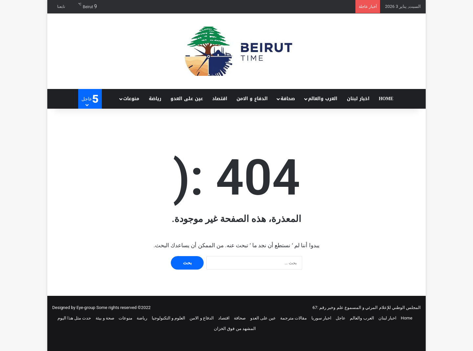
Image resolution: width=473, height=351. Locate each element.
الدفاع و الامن (252, 98)
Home (386, 98)
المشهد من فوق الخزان (235, 328)
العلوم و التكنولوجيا (168, 318)
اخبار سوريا (321, 318)
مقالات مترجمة (293, 318)
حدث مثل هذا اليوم (74, 318)
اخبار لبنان (358, 98)
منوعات (131, 98)
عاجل (341, 318)
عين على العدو (186, 98)
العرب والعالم (322, 98)
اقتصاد (219, 98)
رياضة (155, 98)
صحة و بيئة (105, 318)
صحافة (288, 98)
